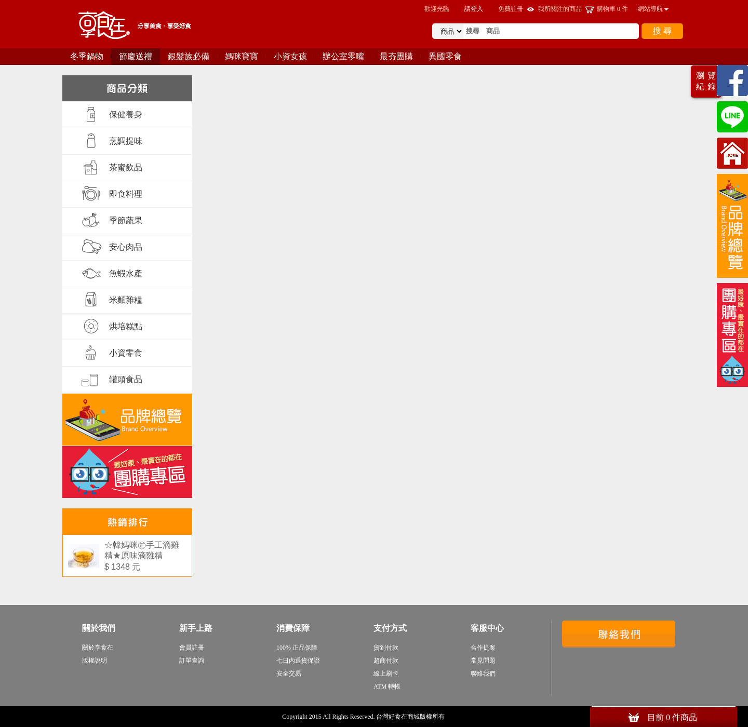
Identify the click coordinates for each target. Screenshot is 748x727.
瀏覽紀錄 (707, 81)
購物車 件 (612, 8)
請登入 (473, 8)
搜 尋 (662, 30)
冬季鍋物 (86, 56)
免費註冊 (510, 8)
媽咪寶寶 (241, 56)
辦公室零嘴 (343, 56)
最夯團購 (396, 56)
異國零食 (445, 56)
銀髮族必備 (188, 56)
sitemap (456, 716)
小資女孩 (290, 56)
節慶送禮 (135, 56)
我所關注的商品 (560, 8)
